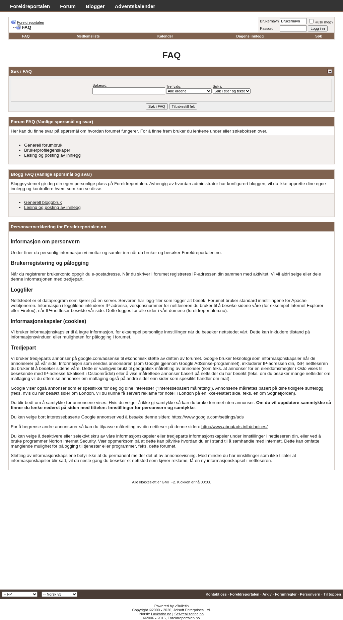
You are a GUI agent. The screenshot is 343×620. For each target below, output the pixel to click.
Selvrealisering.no (188, 614)
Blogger (95, 6)
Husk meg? (321, 22)
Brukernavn (269, 21)
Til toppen (332, 594)
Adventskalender (135, 6)
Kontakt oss (216, 594)
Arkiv (267, 594)
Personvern (310, 594)
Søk (318, 36)
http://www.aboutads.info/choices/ (234, 426)
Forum (68, 6)
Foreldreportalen (30, 6)
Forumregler (286, 594)
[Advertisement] (171, 539)
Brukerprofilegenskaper (47, 150)
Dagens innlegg (250, 36)
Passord (266, 28)
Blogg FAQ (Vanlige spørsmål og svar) (51, 174)
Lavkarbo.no (161, 614)
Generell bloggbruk (43, 202)
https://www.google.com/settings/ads (208, 416)
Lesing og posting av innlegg (52, 155)
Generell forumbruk (43, 145)
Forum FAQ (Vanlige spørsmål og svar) (52, 121)
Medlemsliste (88, 36)
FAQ (26, 36)
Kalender (165, 36)
